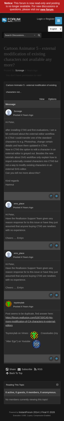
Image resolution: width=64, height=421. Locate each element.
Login (40, 19)
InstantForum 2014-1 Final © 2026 (37, 412)
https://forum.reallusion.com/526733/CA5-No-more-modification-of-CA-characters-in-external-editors (30, 321)
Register (50, 19)
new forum (46, 9)
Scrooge (19, 70)
